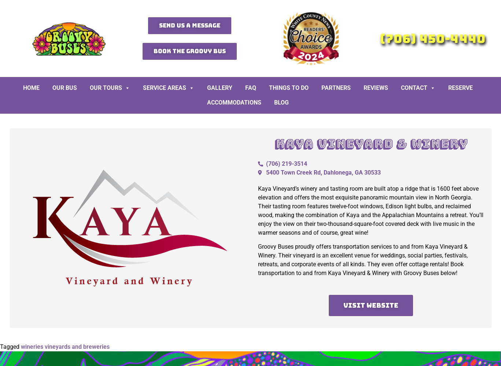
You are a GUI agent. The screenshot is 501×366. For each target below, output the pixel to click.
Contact (418, 88)
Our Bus (64, 87)
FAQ (250, 87)
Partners (336, 87)
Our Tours (110, 88)
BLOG (281, 102)
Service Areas (168, 88)
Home (31, 87)
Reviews (376, 87)
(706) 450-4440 (432, 39)
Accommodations (234, 102)
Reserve (460, 87)
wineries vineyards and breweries (65, 346)
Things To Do (289, 87)
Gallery (219, 87)
